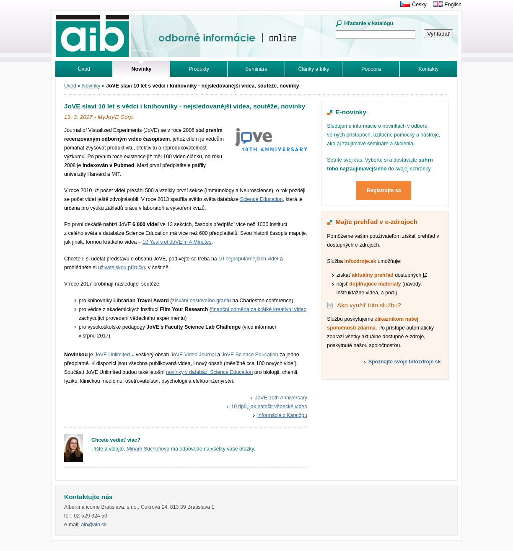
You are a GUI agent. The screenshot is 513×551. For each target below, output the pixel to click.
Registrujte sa (384, 190)
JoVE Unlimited (112, 355)
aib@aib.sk (93, 525)
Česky (419, 5)
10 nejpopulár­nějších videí (248, 259)
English (453, 5)
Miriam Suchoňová (148, 449)
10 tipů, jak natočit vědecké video (269, 406)
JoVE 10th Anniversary (281, 398)
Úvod (84, 69)
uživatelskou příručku (122, 267)
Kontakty (429, 69)
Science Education (261, 199)
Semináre (256, 69)
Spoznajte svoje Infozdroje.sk (404, 362)
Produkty (199, 69)
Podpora (371, 69)
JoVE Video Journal (193, 355)
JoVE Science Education (250, 355)
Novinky (91, 86)
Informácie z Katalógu (282, 415)
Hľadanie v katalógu (368, 23)
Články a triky (313, 69)
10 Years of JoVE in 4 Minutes (176, 242)
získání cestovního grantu (201, 301)
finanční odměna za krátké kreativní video (259, 309)
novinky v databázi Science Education (209, 372)
